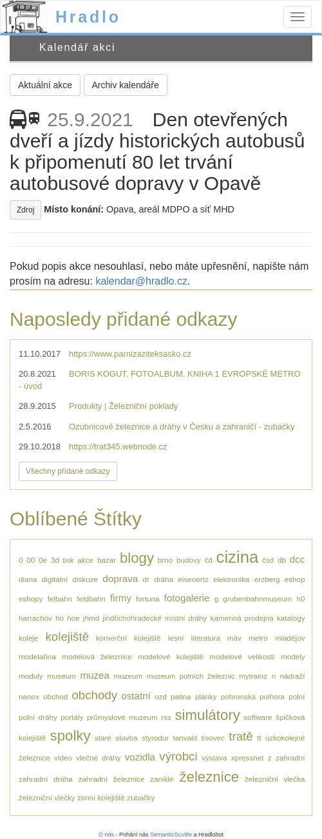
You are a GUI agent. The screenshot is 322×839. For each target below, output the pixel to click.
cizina (237, 557)
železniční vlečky (47, 797)
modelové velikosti (241, 656)
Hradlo (88, 17)
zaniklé (161, 779)
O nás (106, 834)
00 (30, 560)
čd (208, 560)
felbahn (60, 598)
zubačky (141, 797)
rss (166, 717)
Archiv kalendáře (125, 85)
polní (297, 696)
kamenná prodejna (242, 618)
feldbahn (91, 598)
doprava (120, 578)
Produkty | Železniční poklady (123, 406)
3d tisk (62, 560)
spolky (70, 736)
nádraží (292, 676)
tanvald (185, 737)
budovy (188, 560)
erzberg (267, 579)
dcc (297, 559)
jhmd (91, 618)
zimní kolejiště (100, 797)
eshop (295, 579)
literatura (205, 638)
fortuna (147, 598)
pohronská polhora (253, 696)
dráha (163, 579)
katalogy (291, 618)
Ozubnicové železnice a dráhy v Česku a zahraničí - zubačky (181, 426)
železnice (209, 777)
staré (103, 737)
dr (146, 579)
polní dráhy (38, 717)
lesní (176, 638)
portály (72, 717)
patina (181, 696)
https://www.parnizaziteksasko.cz (130, 354)
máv (234, 638)
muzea (94, 675)
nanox (29, 696)
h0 (300, 598)
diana (28, 579)
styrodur (155, 737)
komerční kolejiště (128, 638)
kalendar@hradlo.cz (141, 281)
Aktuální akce (45, 85)
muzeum (127, 676)
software (257, 717)
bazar (106, 560)
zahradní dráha (46, 779)
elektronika (231, 579)
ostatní (136, 695)
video (63, 757)
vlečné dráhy (98, 757)
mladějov (290, 638)
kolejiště (67, 636)
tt (259, 737)
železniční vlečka (275, 779)
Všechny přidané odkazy (68, 471)
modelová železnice (96, 656)
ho (59, 618)
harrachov (35, 618)
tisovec (213, 737)
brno (165, 560)
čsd (268, 560)
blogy (137, 558)
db (282, 560)
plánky (206, 696)
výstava (214, 757)
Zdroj (25, 209)
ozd (161, 696)
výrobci (178, 756)
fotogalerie (187, 597)
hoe (73, 618)
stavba (126, 737)
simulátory (207, 715)
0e (43, 560)
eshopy (31, 598)
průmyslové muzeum (122, 717)
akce (85, 560)
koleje (29, 638)
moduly (31, 676)
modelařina (37, 656)
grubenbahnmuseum (257, 598)
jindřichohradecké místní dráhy (154, 618)
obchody (94, 695)
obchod (55, 696)
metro (258, 638)
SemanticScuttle (171, 834)
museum (61, 676)
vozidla (140, 756)
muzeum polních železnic (191, 676)
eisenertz (193, 579)
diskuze (85, 579)
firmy (120, 597)
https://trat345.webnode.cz (118, 446)
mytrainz (253, 676)
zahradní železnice (112, 779)
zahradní (290, 757)
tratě (240, 736)
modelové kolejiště (171, 656)
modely (293, 656)
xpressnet (247, 757)
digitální (55, 579)
